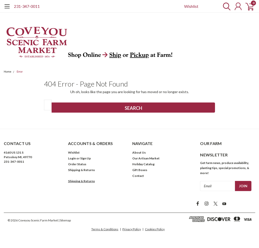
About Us (139, 152)
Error (20, 71)
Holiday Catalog (143, 164)
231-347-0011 (27, 6)
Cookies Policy (155, 229)
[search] (225, 6)
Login (72, 158)
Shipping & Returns (81, 170)
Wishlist (191, 6)
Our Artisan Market (146, 158)
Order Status (77, 164)
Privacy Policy (131, 229)
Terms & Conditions (104, 229)
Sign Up (85, 158)
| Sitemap (64, 220)
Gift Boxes (139, 170)
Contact (138, 176)
